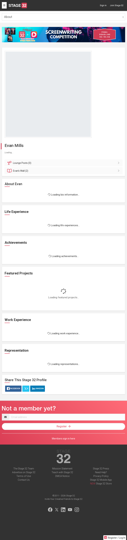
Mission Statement (62, 468)
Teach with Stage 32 (62, 472)
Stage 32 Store (104, 483)
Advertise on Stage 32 (23, 472)
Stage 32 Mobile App (101, 479)
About (8, 17)
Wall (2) (64, 171)
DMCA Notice (62, 476)
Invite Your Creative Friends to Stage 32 (63, 499)
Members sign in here (63, 438)
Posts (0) (64, 163)
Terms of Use (23, 476)
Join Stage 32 (116, 5)
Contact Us (24, 479)
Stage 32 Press (101, 468)
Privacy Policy (101, 476)
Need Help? (101, 472)
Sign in (103, 5)
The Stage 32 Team (23, 468)
